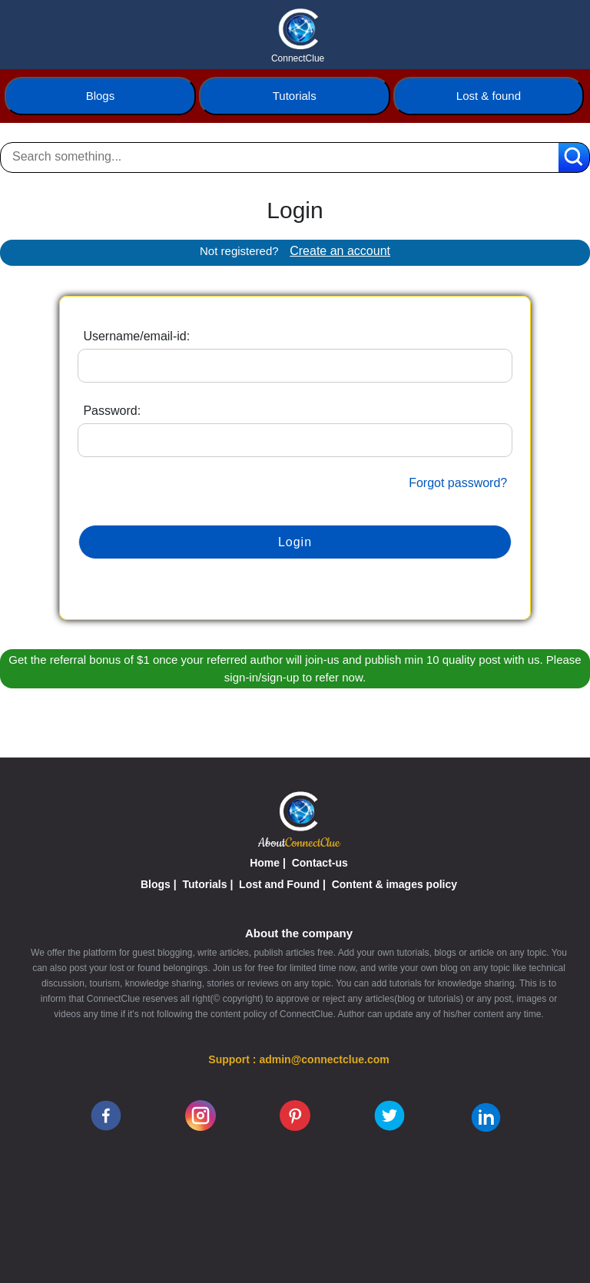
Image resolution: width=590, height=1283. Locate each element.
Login (295, 542)
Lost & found (488, 95)
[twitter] (389, 1115)
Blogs (100, 95)
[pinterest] (295, 1115)
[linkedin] (486, 1116)
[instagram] (200, 1115)
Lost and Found (279, 884)
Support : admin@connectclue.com (298, 1059)
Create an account (340, 250)
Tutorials (295, 95)
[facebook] (106, 1115)
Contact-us (320, 863)
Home (265, 863)
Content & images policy (394, 884)
